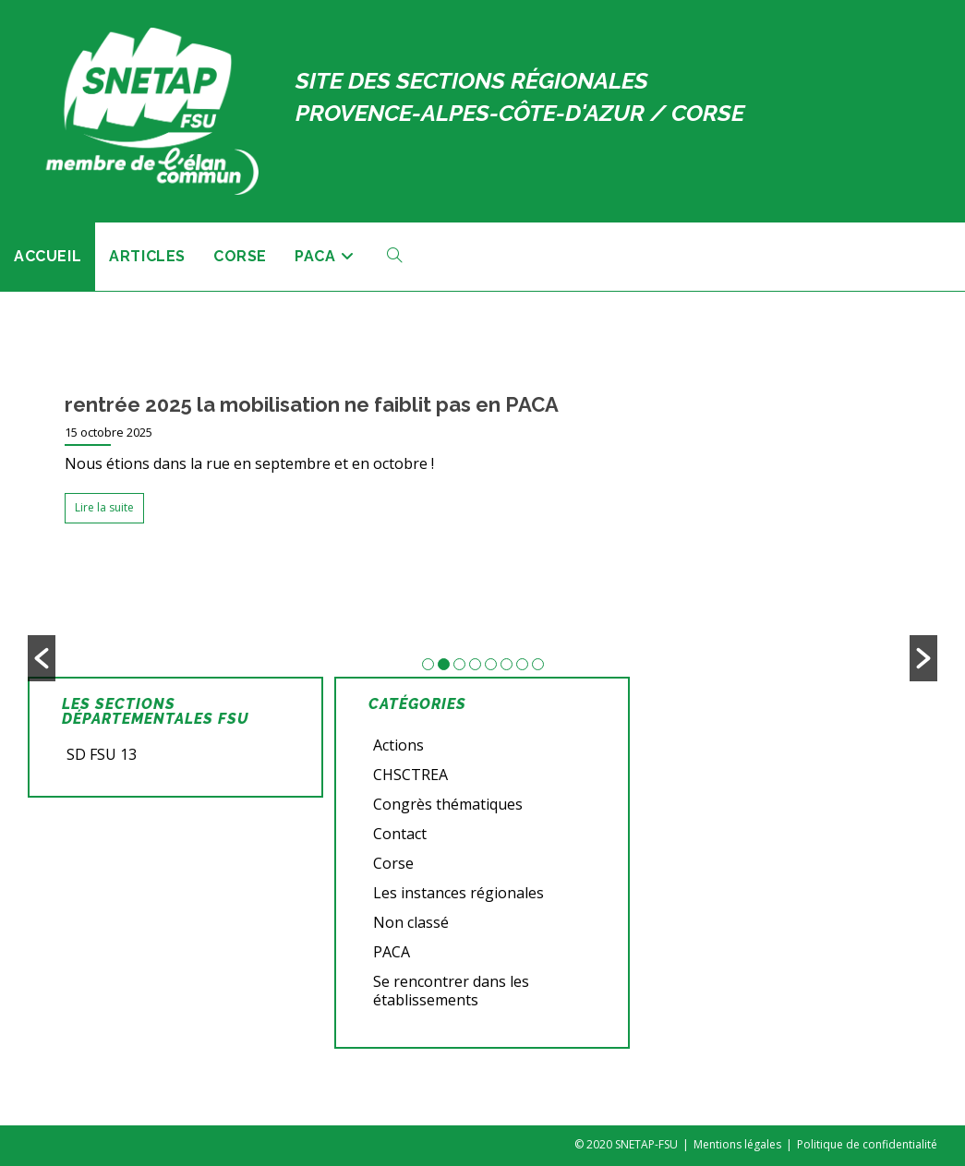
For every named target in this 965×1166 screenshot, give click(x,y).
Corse (393, 863)
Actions (398, 745)
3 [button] (459, 664)
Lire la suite (104, 507)
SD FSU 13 (101, 754)
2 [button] (444, 664)
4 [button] (475, 664)
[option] (482, 464)
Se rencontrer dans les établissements (451, 990)
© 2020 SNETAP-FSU (626, 1144)
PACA (391, 952)
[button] (41, 658)
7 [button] (522, 664)
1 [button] (428, 664)
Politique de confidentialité (867, 1144)
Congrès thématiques (448, 804)
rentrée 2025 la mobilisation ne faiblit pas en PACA (312, 404)
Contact (400, 833)
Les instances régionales (458, 893)
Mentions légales (737, 1144)
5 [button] (491, 664)
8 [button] (538, 664)
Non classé (411, 922)
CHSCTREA (410, 774)
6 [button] (507, 664)
